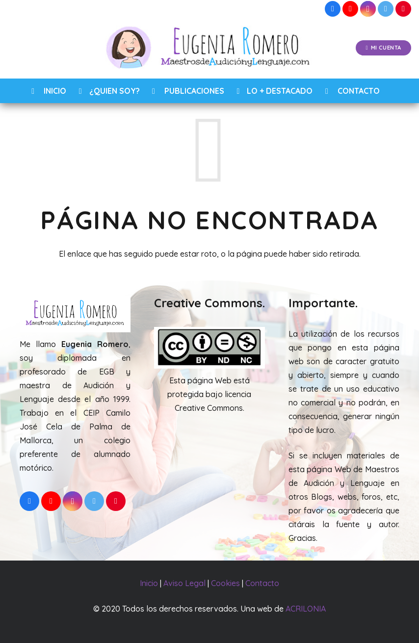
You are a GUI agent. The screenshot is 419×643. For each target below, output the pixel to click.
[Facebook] (332, 9)
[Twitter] (385, 9)
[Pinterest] (403, 9)
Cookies (225, 583)
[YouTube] (350, 9)
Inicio (149, 583)
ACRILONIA (306, 609)
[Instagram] (368, 9)
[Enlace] (209, 48)
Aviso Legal (184, 583)
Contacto (262, 583)
